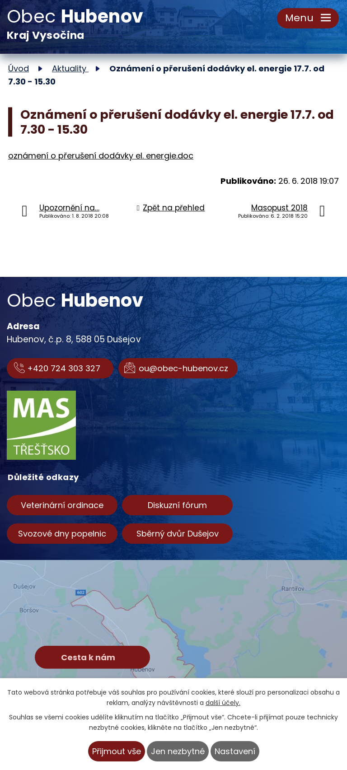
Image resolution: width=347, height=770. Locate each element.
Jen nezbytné (178, 751)
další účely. (223, 702)
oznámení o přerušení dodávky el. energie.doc (100, 155)
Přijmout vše (116, 751)
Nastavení (235, 751)
